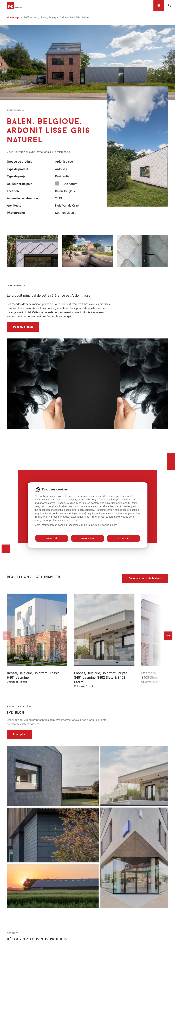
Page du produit (23, 326)
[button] (168, 570)
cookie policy (109, 524)
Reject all (51, 538)
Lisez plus (19, 669)
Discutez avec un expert (87, 459)
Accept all (123, 538)
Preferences (87, 538)
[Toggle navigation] (158, 5)
